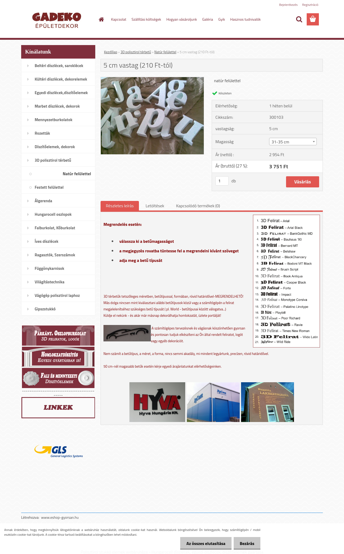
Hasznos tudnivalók (245, 19)
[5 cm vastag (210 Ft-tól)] (152, 79)
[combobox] (292, 141)
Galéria (207, 19)
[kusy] (222, 181)
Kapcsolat (118, 19)
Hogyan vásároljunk (181, 19)
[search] (299, 19)
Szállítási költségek (146, 19)
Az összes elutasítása (204, 543)
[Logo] (57, 19)
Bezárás (246, 543)
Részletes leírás (120, 206)
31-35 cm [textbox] (280, 142)
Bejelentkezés (288, 4)
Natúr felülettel (165, 52)
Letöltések (155, 206)
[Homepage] (101, 19)
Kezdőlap (110, 52)
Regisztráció (310, 4)
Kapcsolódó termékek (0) (198, 206)
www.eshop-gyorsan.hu (60, 517)
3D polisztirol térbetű (136, 52)
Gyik (221, 19)
